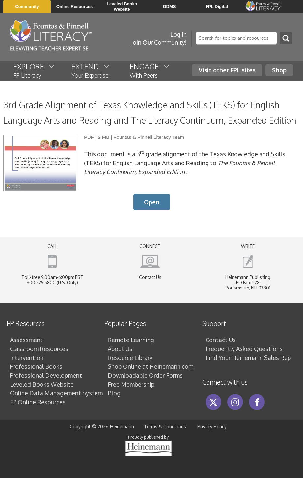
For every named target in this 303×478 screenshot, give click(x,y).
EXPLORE (34, 70)
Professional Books (36, 366)
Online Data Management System (56, 393)
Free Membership (131, 384)
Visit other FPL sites (227, 70)
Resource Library (130, 357)
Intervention (26, 357)
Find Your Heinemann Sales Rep (248, 357)
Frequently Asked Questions (244, 348)
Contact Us (150, 277)
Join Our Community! (159, 42)
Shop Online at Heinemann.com (150, 366)
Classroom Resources (39, 348)
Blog (114, 393)
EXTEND (90, 70)
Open (151, 202)
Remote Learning (131, 339)
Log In (178, 34)
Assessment (26, 339)
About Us (120, 348)
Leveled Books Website (42, 384)
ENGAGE (150, 70)
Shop (279, 70)
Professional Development (46, 375)
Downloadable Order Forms (145, 375)
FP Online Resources (38, 402)
